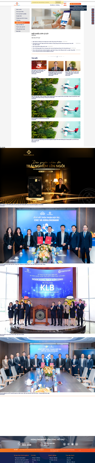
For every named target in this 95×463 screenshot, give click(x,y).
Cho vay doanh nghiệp (21, 13)
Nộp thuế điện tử (20, 24)
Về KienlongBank (30, 3)
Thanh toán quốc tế (20, 26)
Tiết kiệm (18, 20)
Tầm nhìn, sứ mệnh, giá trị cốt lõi (21, 459)
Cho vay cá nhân (20, 11)
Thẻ (33, 461)
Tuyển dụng (37, 3)
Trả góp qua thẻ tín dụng (21, 18)
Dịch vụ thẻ (18, 9)
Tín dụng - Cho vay (36, 459)
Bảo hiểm (18, 31)
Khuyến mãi (43, 3)
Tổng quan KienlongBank (20, 457)
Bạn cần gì (25, 0)
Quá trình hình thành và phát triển (22, 461)
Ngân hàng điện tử (20, 22)
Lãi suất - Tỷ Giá (70, 457)
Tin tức (47, 3)
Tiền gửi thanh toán (20, 29)
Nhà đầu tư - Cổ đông (55, 3)
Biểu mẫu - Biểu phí (71, 461)
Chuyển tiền (19, 16)
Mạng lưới (69, 459)
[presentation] (79, 450)
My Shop (67, 0)
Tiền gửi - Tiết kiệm (36, 457)
